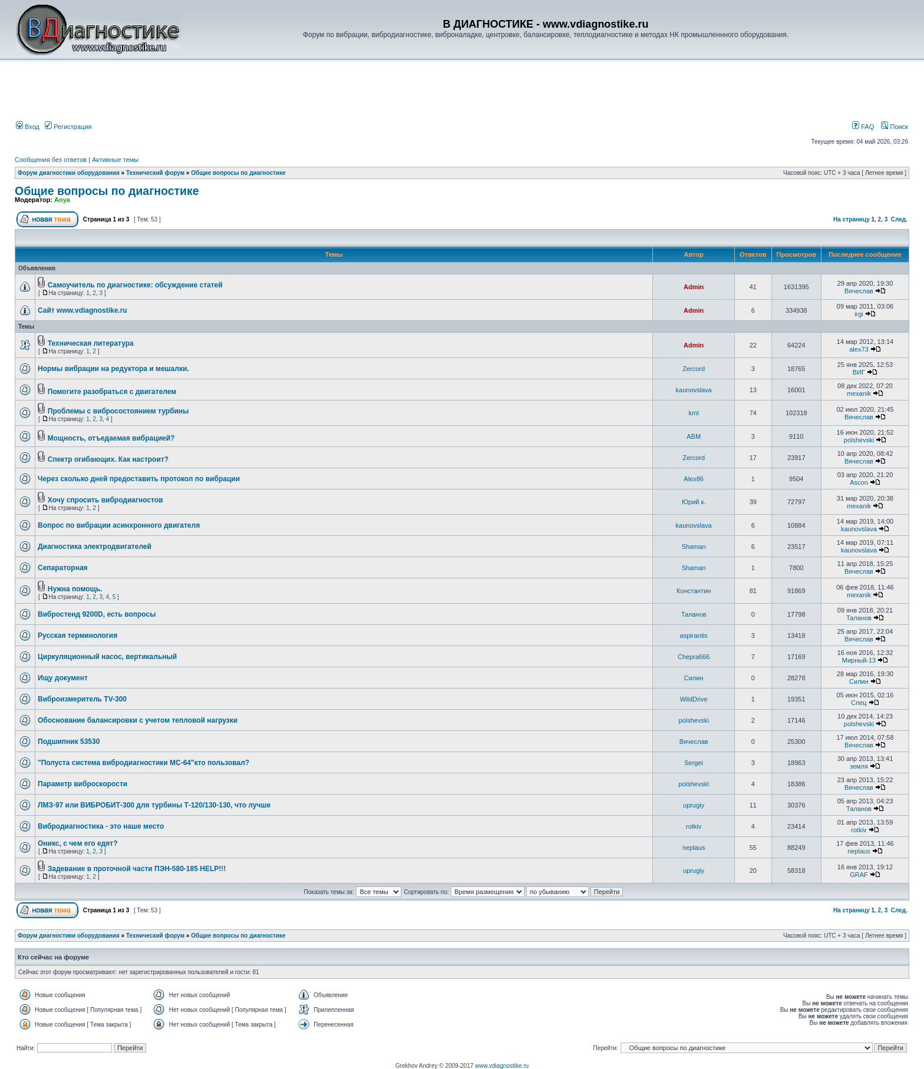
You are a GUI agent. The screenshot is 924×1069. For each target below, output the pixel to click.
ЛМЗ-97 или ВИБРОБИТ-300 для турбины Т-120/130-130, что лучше (154, 805)
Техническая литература (91, 343)
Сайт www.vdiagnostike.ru (82, 310)
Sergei (693, 762)
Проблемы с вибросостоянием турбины (118, 411)
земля (859, 766)
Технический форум (155, 173)
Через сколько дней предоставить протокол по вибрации (139, 479)
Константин (693, 590)
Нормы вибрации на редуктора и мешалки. (113, 369)
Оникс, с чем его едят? (78, 843)
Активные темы (115, 159)
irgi (858, 313)
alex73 (858, 349)
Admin (694, 286)
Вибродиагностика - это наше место (101, 826)
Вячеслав (858, 290)
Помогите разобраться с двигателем (112, 392)
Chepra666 (694, 656)
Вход (27, 126)
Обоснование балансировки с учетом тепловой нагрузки (137, 720)
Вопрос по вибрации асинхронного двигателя (119, 525)
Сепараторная (63, 568)
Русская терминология (77, 635)
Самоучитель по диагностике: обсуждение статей (135, 285)
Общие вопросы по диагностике (238, 173)
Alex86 (694, 478)
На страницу (851, 219)
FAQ (863, 126)
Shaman (694, 546)
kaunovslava (694, 389)
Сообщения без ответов (51, 159)
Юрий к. (693, 501)
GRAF (859, 874)
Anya (62, 199)
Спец (858, 702)
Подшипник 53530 (69, 741)
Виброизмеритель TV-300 (82, 699)
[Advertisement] (214, 92)
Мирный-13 (859, 660)
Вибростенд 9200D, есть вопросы (97, 614)
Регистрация (68, 126)
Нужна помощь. (75, 589)
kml (694, 412)
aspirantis (694, 635)
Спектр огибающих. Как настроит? (108, 459)
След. (899, 219)
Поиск (894, 126)
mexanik (859, 393)
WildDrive (694, 699)
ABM (694, 436)
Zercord (693, 368)
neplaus (693, 847)
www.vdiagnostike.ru (502, 1066)
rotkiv (693, 826)
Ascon (859, 482)
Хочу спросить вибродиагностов (105, 500)
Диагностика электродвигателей (94, 546)
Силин (694, 677)
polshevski (859, 440)
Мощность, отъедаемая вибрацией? (111, 438)
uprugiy (693, 805)
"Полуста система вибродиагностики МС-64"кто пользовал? (143, 763)
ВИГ (859, 372)
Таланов (694, 614)
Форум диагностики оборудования (69, 173)
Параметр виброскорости (82, 784)
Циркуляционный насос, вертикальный (107, 657)
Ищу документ (63, 678)
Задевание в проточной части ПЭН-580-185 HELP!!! (137, 869)
